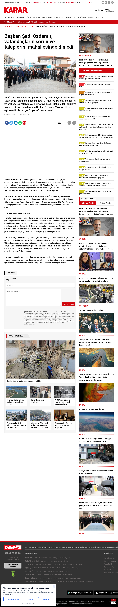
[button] (56, 123)
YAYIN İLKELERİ (53, 547)
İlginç (66, 578)
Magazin (43, 571)
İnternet (45, 575)
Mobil (39, 575)
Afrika (65, 561)
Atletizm (58, 568)
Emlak (44, 564)
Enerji (59, 564)
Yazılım (64, 575)
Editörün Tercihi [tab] (105, 203)
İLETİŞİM (38, 547)
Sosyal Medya (55, 575)
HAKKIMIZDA (29, 547)
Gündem (43, 578)
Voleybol (50, 568)
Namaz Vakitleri (110, 561)
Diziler (36, 571)
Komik (60, 578)
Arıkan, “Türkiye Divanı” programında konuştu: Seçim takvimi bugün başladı (44, 22)
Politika (37, 557)
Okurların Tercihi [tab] (88, 203)
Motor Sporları (69, 568)
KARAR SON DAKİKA (13, 565)
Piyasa (38, 564)
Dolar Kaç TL (109, 567)
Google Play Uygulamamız (81, 593)
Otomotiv (52, 564)
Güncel (11, 17)
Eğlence (67, 571)
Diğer (78, 568)
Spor (56, 17)
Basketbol (42, 568)
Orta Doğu (38, 561)
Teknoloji (29, 574)
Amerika (47, 561)
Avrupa (54, 561)
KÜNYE (44, 547)
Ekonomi (36, 17)
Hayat (61, 17)
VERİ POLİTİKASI (95, 547)
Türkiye (55, 557)
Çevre (61, 557)
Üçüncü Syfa (46, 557)
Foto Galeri (30, 581)
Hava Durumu (109, 558)
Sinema (54, 578)
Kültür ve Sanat (71, 581)
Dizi (49, 578)
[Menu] (101, 17)
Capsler (47, 581)
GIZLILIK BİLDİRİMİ (81, 547)
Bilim (70, 575)
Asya (60, 561)
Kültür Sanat (58, 571)
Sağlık (49, 571)
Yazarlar (20, 17)
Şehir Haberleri (110, 570)
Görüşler (82, 17)
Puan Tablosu (109, 564)
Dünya (28, 17)
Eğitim (67, 557)
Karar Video (71, 17)
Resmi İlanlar (94, 17)
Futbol (34, 568)
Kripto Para (47, 17)
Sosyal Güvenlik (68, 564)
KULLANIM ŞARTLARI (66, 547)
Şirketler (79, 564)
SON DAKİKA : (9, 22)
